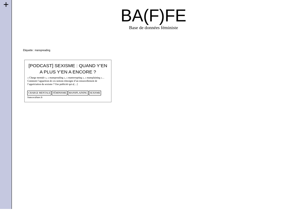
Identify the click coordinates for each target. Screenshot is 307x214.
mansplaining (78, 93)
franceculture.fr (34, 97)
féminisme (59, 93)
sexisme (95, 93)
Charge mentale (39, 93)
